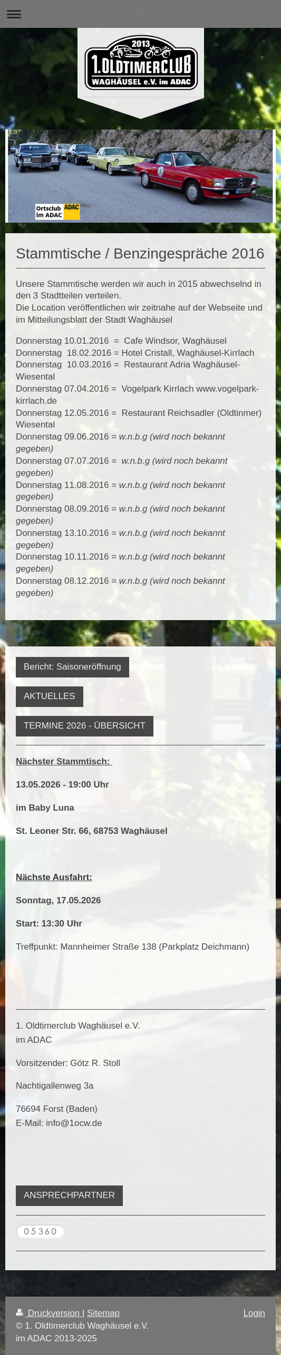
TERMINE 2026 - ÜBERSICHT (85, 726)
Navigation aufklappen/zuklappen (140, 14)
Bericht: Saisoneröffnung (72, 667)
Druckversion (49, 1313)
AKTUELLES (49, 696)
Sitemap (103, 1313)
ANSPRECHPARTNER (69, 1195)
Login (254, 1313)
